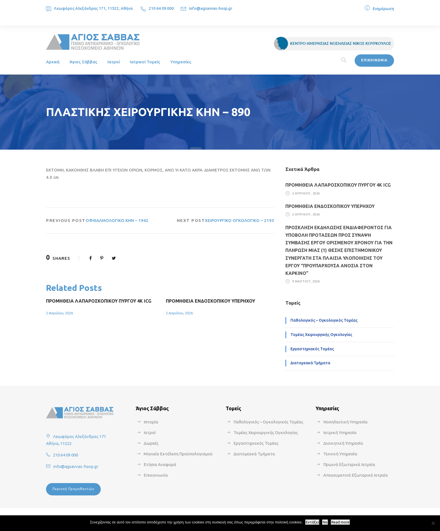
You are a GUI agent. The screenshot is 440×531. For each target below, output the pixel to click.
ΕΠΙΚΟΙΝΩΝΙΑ (374, 60)
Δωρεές (151, 443)
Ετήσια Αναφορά (160, 464)
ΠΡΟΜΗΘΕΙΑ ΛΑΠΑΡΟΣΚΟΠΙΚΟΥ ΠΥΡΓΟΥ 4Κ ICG (98, 300)
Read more (340, 522)
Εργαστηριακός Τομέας (312, 349)
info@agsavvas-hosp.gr (210, 8)
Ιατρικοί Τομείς (145, 61)
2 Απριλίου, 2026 (59, 313)
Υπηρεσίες (180, 61)
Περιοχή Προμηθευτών (73, 489)
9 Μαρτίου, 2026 (306, 281)
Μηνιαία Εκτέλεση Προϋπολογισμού (178, 453)
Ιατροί (113, 61)
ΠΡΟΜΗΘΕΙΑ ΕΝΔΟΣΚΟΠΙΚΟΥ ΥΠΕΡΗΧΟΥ (210, 300)
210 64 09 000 (161, 8)
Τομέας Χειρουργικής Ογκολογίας (321, 334)
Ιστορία (151, 421)
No (325, 522)
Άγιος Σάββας (83, 61)
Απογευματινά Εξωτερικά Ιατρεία (355, 475)
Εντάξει (312, 522)
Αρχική (52, 61)
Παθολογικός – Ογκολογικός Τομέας (324, 320)
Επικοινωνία (156, 475)
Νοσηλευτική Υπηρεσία (345, 421)
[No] (433, 523)
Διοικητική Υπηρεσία (343, 443)
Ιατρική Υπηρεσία (340, 432)
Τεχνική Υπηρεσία (340, 453)
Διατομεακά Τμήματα (310, 363)
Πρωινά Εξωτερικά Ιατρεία (349, 464)
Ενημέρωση (383, 8)
